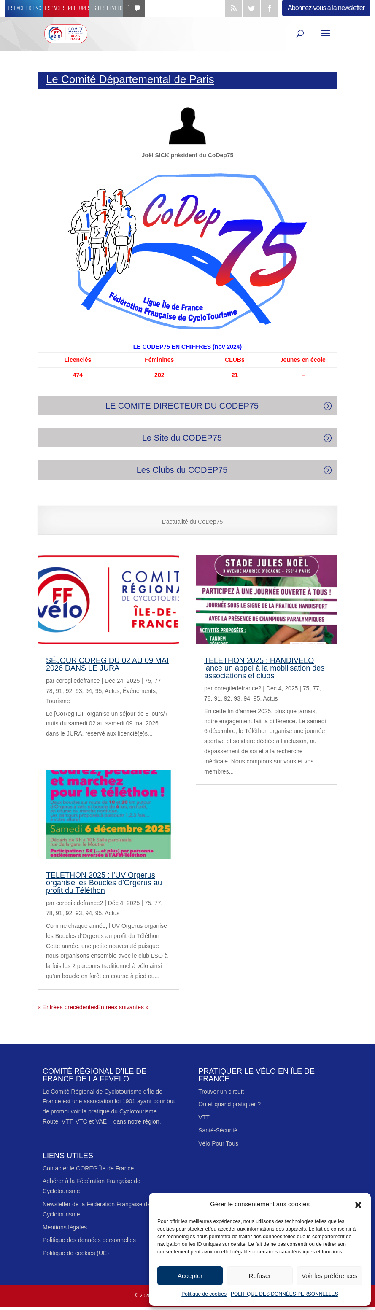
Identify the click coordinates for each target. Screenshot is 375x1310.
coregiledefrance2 (79, 903)
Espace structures (74, 8)
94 (88, 690)
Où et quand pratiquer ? (229, 1104)
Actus (112, 690)
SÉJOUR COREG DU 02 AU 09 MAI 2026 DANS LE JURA (107, 664)
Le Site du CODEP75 (182, 437)
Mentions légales (65, 1227)
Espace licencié (27, 8)
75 (148, 680)
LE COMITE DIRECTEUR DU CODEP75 (182, 405)
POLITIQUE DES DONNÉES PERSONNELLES (284, 1294)
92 (69, 690)
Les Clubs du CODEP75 (182, 469)
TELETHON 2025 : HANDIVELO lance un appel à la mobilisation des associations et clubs (264, 668)
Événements (139, 690)
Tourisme (58, 701)
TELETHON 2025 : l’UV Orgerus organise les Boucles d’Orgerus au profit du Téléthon (104, 883)
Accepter (190, 1275)
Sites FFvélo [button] (119, 8)
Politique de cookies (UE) (76, 1253)
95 (98, 690)
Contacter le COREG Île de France (88, 1168)
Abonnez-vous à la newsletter (326, 7)
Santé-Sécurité (217, 1130)
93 (79, 690)
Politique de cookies (204, 1294)
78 (49, 690)
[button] (358, 1204)
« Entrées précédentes (67, 1007)
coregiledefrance (78, 680)
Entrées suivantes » (123, 1007)
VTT (203, 1117)
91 (59, 690)
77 (157, 680)
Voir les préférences (330, 1275)
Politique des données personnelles (89, 1240)
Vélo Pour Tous (218, 1143)
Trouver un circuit (221, 1091)
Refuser (260, 1275)
